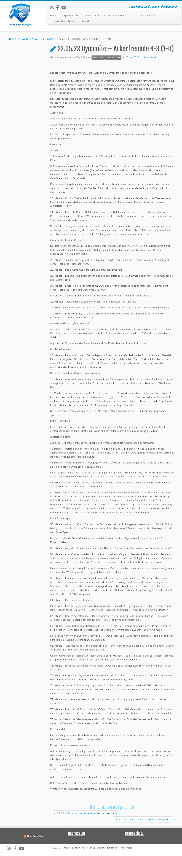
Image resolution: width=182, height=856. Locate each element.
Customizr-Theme (123, 847)
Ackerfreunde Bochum (69, 847)
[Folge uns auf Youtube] (65, 7)
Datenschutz (134, 833)
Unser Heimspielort (63, 21)
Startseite (13, 39)
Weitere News (30, 39)
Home (53, 15)
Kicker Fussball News (35, 836)
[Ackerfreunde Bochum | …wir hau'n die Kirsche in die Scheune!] (21, 16)
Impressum (76, 833)
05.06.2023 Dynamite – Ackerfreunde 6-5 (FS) (142, 819)
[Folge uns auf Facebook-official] (58, 7)
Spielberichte (71, 15)
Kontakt (85, 21)
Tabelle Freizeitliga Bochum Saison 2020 (109, 15)
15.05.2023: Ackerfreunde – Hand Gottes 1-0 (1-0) (85, 813)
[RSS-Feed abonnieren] (53, 7)
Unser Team (147, 15)
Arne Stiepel (150, 57)
